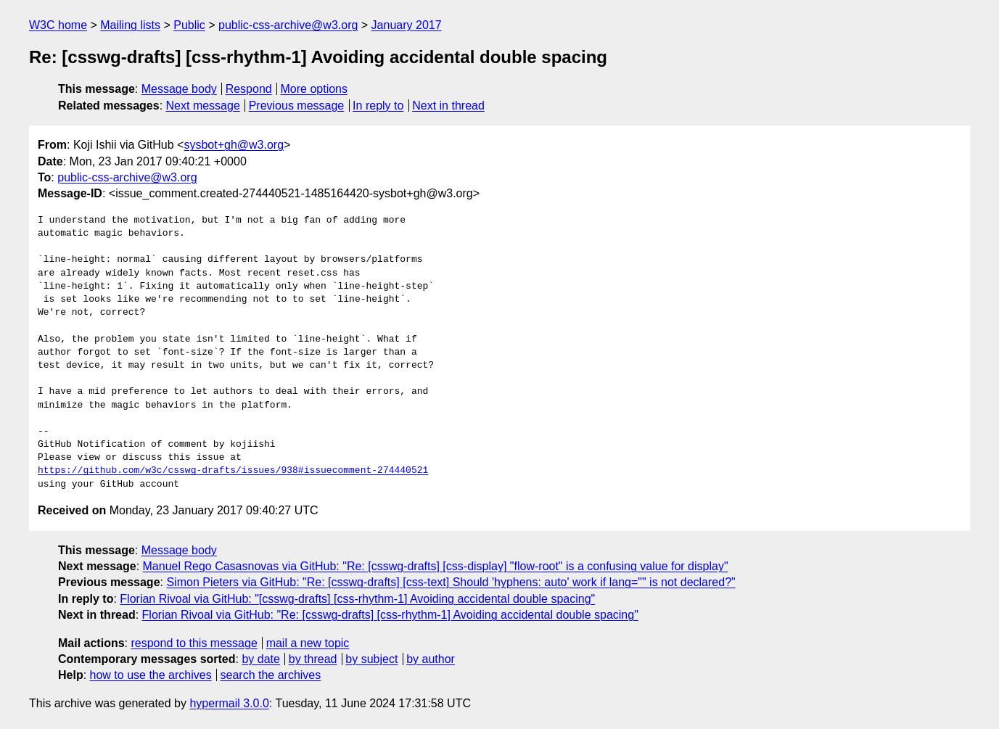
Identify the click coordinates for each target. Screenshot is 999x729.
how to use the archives (151, 675)
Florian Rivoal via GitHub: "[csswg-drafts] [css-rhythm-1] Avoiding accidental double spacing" (357, 599)
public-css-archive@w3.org (288, 25)
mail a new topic (308, 643)
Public (189, 25)
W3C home (58, 25)
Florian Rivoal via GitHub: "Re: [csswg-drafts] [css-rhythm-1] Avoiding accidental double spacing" (390, 615)
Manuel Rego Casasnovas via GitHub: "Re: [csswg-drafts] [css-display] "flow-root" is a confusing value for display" (435, 566)
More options (314, 89)
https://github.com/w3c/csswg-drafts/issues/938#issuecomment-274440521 (233, 470)
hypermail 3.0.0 (228, 703)
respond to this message (194, 643)
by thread (313, 659)
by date (260, 659)
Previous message (297, 105)
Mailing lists (130, 25)
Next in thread (448, 105)
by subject (371, 659)
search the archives (271, 675)
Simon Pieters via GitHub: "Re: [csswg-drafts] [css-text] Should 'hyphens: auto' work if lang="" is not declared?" (450, 582)
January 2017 (406, 25)
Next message (203, 105)
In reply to (378, 105)
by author (430, 659)
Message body (179, 89)
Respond (249, 89)
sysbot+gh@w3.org (234, 145)
